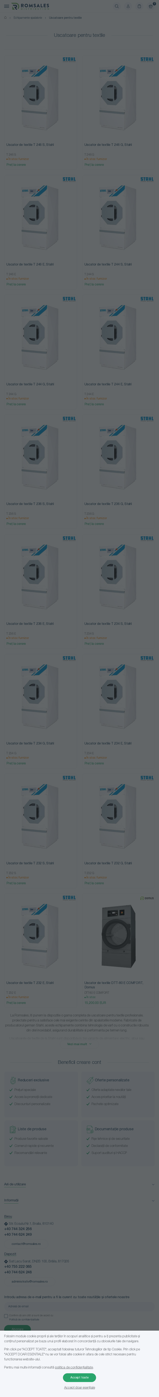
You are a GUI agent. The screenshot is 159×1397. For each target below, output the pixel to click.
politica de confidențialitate (74, 1367)
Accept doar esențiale (79, 1387)
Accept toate (79, 1377)
